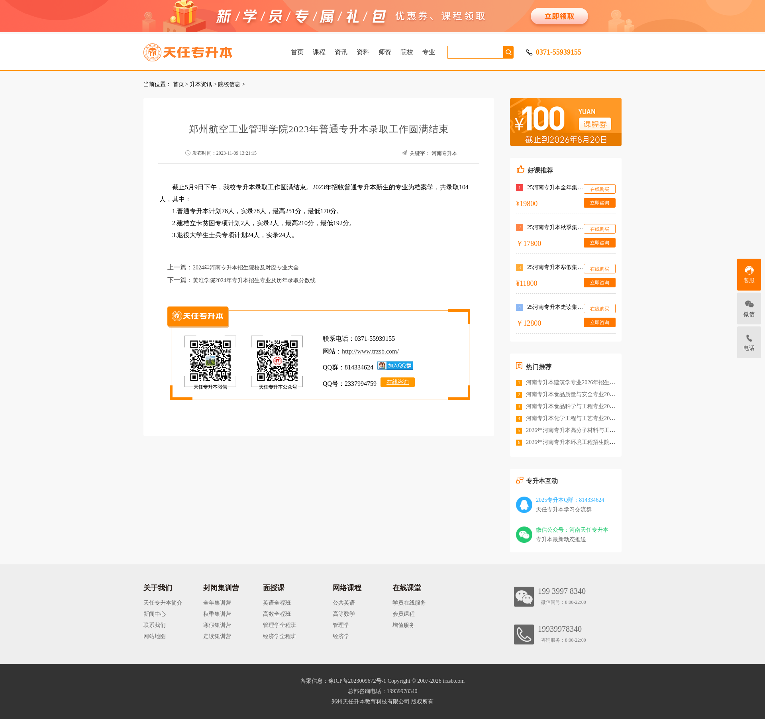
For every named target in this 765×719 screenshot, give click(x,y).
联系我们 (154, 625)
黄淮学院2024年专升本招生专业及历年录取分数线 (254, 280)
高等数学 (344, 614)
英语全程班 (277, 603)
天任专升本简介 (162, 603)
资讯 (341, 52)
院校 (406, 52)
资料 (363, 52)
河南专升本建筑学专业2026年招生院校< (575, 382)
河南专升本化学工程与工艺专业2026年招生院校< (586, 418)
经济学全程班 (279, 636)
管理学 (341, 625)
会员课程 (403, 614)
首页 (297, 52)
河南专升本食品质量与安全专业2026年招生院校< (586, 394)
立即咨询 (599, 203)
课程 (319, 52)
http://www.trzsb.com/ (370, 351)
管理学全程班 (279, 625)
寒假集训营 (217, 625)
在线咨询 (397, 382)
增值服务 (403, 625)
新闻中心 (154, 614)
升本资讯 (201, 84)
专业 (428, 52)
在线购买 (599, 189)
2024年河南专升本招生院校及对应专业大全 (246, 268)
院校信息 (229, 84)
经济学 (341, 636)
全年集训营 (217, 603)
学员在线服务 (409, 603)
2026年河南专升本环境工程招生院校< (572, 442)
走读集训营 (217, 636)
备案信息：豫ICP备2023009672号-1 (343, 681)
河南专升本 (444, 153)
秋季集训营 (217, 614)
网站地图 (154, 636)
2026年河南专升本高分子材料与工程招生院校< (583, 430)
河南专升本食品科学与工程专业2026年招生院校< (586, 406)
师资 (385, 52)
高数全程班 (277, 614)
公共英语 (344, 603)
